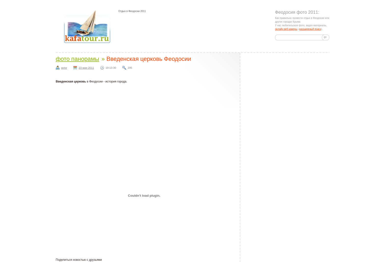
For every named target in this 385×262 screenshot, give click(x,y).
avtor (64, 67)
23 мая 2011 (86, 67)
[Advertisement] (192, 110)
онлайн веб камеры (286, 29)
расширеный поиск (310, 29)
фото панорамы (77, 58)
